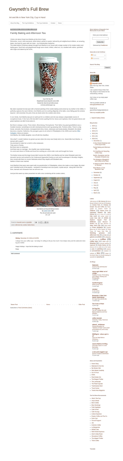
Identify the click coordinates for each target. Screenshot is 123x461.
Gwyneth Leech (97, 83)
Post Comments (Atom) (25, 307)
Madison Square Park (98, 220)
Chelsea (105, 205)
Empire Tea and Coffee (97, 207)
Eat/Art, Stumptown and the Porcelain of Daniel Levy (101, 156)
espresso (92, 245)
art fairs (104, 235)
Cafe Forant (95, 409)
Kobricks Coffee (96, 425)
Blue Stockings (96, 405)
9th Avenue (102, 201)
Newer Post (14, 304)
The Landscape (96, 381)
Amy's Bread (95, 400)
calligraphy (108, 237)
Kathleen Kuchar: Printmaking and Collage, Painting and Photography (100, 276)
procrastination (96, 251)
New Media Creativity (98, 370)
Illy (108, 214)
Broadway (108, 203)
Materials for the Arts (98, 366)
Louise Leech (104, 216)
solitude (92, 253)
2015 (93, 126)
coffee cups (105, 241)
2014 (93, 128)
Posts (93, 55)
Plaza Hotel (107, 225)
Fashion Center (103, 208)
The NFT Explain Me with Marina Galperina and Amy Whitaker (99, 312)
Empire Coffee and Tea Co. (99, 416)
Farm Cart (95, 418)
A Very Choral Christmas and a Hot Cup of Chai (101, 143)
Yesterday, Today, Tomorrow (100, 319)
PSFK (93, 375)
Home (60, 23)
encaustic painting (104, 243)
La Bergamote (96, 427)
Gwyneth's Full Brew (29, 9)
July (95, 182)
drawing (92, 243)
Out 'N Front (95, 372)
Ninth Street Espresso (98, 431)
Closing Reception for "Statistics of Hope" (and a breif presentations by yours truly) (101, 328)
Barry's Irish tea (99, 203)
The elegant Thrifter (97, 438)
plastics (109, 249)
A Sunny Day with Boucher (99, 266)
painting (100, 249)
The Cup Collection (42, 23)
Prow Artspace (97, 227)
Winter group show (97, 284)
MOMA (106, 218)
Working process (97, 233)
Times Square (101, 229)
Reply (17, 249)
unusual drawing (104, 255)
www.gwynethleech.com (97, 104)
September (97, 177)
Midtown (93, 222)
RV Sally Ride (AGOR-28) (99, 299)
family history (31, 225)
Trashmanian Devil (97, 386)
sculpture (106, 250)
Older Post (82, 304)
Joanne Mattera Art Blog (99, 344)
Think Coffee (95, 440)
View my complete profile (97, 112)
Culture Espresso (97, 414)
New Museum (104, 223)
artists (99, 237)
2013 (93, 131)
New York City (95, 225)
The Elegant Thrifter (97, 379)
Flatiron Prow (104, 210)
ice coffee (99, 247)
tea (98, 253)
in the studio (107, 247)
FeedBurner (104, 45)
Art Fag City (96, 308)
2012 (93, 133)
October (96, 175)
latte (93, 249)
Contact (53, 23)
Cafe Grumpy (95, 412)
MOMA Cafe (95, 429)
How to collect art (101, 214)
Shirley (18, 238)
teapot (107, 253)
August (96, 180)
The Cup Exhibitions (28, 23)
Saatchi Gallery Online (98, 118)
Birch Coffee (95, 403)
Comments (95, 58)
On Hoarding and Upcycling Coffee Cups (101, 152)
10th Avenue (93, 201)
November (97, 172)
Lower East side (95, 218)
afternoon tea (18, 225)
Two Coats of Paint (98, 304)
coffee (103, 239)
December (97, 141)
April (95, 190)
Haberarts (95, 265)
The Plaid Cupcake (97, 384)
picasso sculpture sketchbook (100, 353)
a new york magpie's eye (100, 352)
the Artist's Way (94, 255)
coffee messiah (97, 318)
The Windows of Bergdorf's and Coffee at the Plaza (101, 160)
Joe (93, 423)
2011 (93, 136)
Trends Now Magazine (98, 390)
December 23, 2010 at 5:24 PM (30, 238)
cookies (25, 225)
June (95, 185)
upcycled (92, 257)
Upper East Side (102, 231)
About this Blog (14, 23)
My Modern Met (96, 368)
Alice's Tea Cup (96, 398)
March (96, 193)
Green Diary (95, 363)
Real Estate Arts (96, 377)
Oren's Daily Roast (97, 434)
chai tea (94, 239)
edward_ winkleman (98, 324)
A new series (95, 291)
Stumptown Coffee (97, 436)
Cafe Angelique (96, 407)
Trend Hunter (95, 388)
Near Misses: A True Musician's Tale (99, 168)
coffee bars (94, 241)
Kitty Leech (93, 216)
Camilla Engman (97, 283)
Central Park (96, 205)
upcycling (99, 257)
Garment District (96, 212)
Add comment (15, 253)
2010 (93, 138)
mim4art (94, 289)
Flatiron (92, 210)
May (95, 188)
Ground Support (96, 420)
